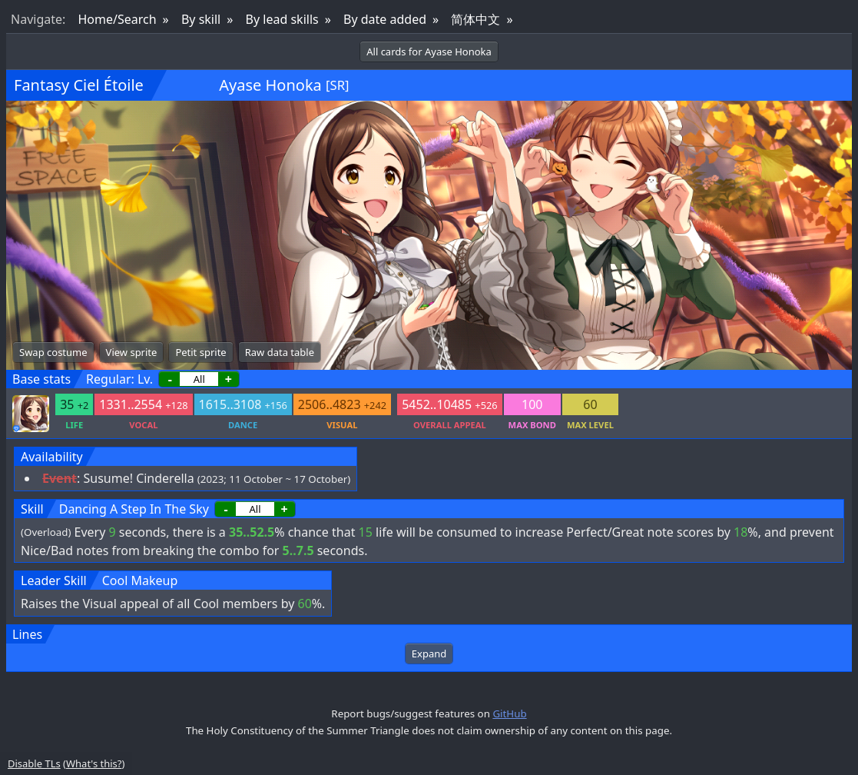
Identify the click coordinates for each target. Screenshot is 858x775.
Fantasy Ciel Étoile (79, 85)
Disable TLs (34, 763)
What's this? (93, 763)
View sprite (131, 352)
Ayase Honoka (270, 85)
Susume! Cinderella (138, 478)
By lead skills (282, 19)
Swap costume (53, 352)
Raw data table (279, 352)
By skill (200, 19)
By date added (384, 19)
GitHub (509, 713)
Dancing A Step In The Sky (134, 509)
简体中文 (475, 19)
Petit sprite (200, 352)
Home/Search (117, 19)
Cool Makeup (140, 580)
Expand (429, 653)
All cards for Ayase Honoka (429, 51)
